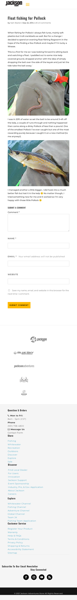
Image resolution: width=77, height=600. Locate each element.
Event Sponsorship (18, 483)
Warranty (13, 532)
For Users (13, 473)
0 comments (45, 23)
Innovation (14, 477)
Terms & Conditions (18, 539)
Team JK (12, 517)
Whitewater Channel (19, 503)
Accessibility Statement (21, 549)
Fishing (12, 441)
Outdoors (13, 451)
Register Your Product (20, 529)
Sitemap (12, 553)
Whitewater (14, 444)
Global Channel (16, 514)
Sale (10, 461)
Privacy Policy (15, 542)
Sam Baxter (15, 23)
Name (12, 238)
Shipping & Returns (19, 546)
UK (36, 23)
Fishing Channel (17, 507)
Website (13, 274)
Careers (12, 494)
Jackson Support (17, 480)
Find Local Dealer (17, 470)
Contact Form (15, 433)
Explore (12, 458)
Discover (12, 455)
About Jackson (16, 490)
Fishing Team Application (22, 521)
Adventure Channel (18, 510)
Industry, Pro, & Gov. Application (25, 487)
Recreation (14, 448)
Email (12, 256)
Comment (13, 212)
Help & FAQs (14, 536)
